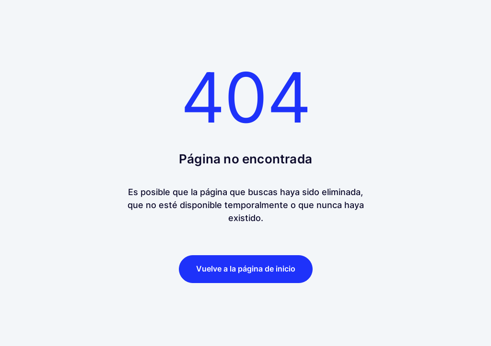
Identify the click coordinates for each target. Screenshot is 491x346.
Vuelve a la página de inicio (245, 268)
